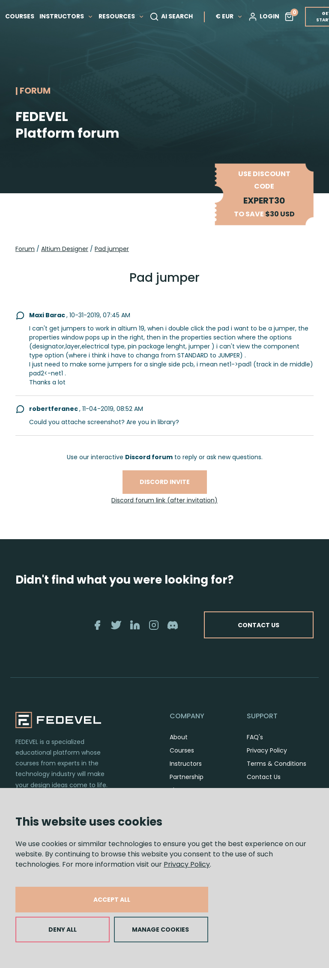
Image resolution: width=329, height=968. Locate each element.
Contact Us (264, 777)
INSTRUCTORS (68, 16)
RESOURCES (123, 16)
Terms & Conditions (276, 763)
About (179, 737)
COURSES (21, 16)
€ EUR (231, 16)
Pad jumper (112, 249)
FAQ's (255, 737)
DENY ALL (62, 929)
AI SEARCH (172, 16)
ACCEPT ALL (111, 899)
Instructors (186, 763)
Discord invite (165, 482)
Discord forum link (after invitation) (164, 500)
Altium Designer (64, 249)
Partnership (186, 777)
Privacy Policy (187, 864)
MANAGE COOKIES (160, 929)
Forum (25, 249)
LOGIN (265, 16)
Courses (182, 750)
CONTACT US (257, 624)
